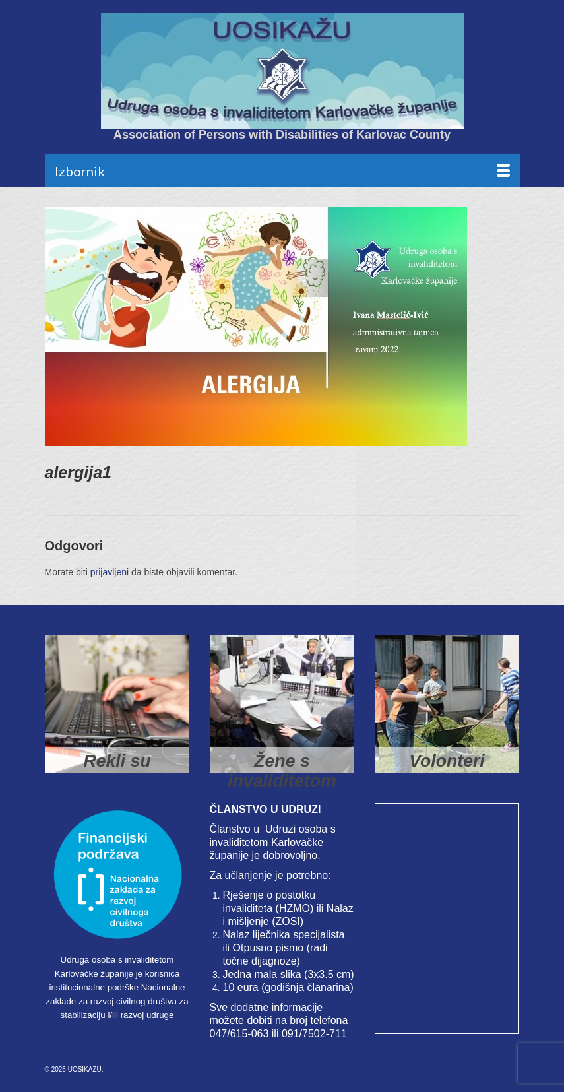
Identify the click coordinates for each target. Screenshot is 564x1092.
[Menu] (282, 170)
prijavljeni (109, 572)
